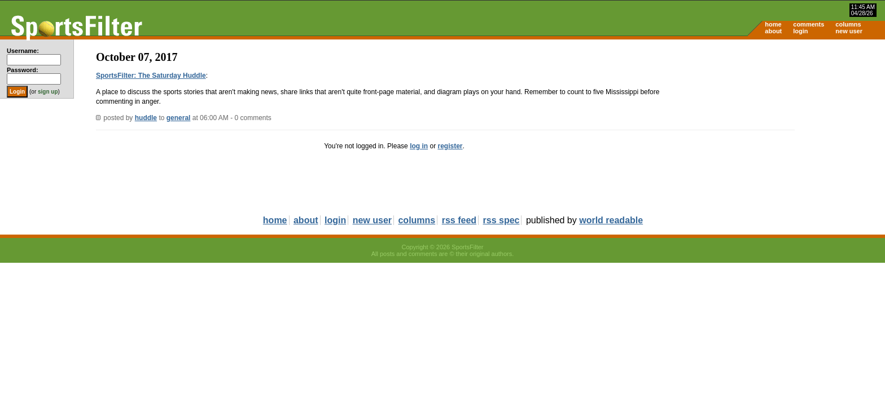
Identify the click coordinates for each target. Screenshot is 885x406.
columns (848, 24)
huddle (146, 118)
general (179, 118)
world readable (611, 220)
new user (848, 31)
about (773, 31)
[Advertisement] (789, 127)
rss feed (459, 220)
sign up (48, 92)
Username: (23, 50)
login (800, 31)
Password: (22, 70)
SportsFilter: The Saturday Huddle (151, 76)
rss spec (501, 220)
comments (808, 24)
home (773, 24)
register (449, 146)
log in (419, 146)
